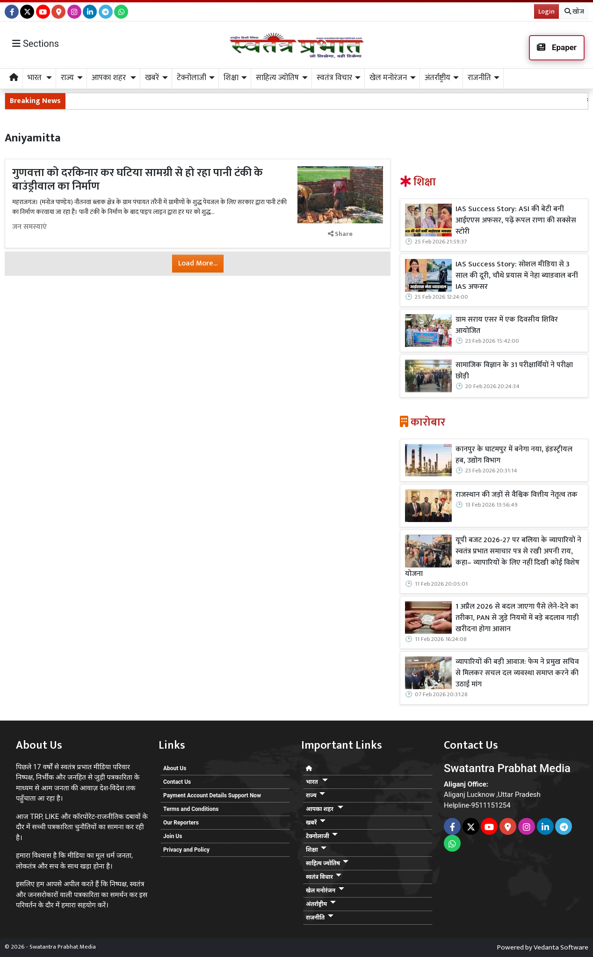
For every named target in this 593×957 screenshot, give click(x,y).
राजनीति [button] (479, 77)
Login (546, 11)
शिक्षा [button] (231, 77)
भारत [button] (35, 77)
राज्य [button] (67, 77)
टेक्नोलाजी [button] (191, 77)
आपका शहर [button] (110, 77)
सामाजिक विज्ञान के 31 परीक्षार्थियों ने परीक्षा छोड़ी (514, 371)
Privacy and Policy (186, 850)
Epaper (557, 47)
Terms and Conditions (190, 809)
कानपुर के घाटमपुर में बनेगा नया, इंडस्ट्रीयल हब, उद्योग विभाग (514, 455)
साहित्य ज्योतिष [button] (277, 77)
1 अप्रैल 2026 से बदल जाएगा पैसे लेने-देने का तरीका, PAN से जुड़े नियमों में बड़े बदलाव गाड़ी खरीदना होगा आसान (517, 618)
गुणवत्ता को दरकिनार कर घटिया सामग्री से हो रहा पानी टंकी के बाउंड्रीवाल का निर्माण (137, 179)
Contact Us (177, 782)
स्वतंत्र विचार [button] (334, 77)
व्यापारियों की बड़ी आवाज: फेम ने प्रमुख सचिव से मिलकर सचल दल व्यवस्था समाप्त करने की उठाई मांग (517, 673)
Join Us (172, 836)
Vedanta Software (561, 947)
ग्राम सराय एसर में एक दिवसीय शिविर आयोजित (507, 325)
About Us (174, 768)
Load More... (197, 263)
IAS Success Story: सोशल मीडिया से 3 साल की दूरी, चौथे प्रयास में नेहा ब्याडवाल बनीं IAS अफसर (517, 276)
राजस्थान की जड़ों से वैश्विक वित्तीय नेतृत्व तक (517, 495)
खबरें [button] (152, 77)
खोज (574, 11)
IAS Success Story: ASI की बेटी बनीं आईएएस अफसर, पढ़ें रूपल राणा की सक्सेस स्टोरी (516, 220)
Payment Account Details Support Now (212, 795)
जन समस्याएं (29, 227)
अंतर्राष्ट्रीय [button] (437, 77)
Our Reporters (181, 822)
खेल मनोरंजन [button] (388, 77)
